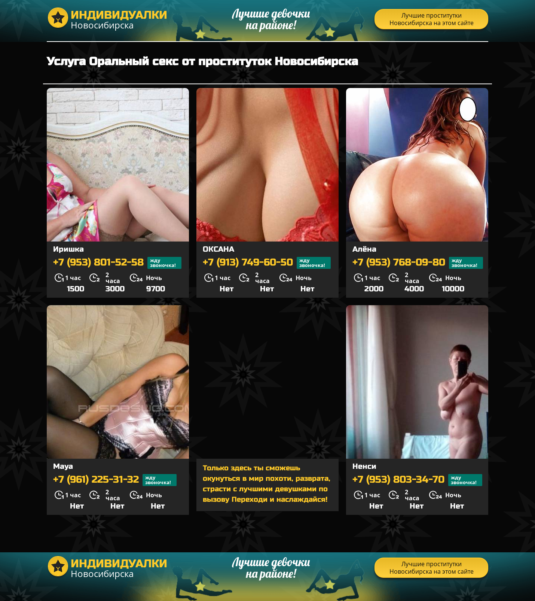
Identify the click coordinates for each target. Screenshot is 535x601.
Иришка (68, 249)
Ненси (364, 466)
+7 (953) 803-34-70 (417, 480)
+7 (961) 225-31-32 (115, 480)
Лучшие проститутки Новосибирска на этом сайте (431, 19)
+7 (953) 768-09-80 (417, 263)
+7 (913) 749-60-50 (267, 263)
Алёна (364, 249)
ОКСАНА (218, 249)
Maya (63, 466)
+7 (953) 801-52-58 (117, 263)
